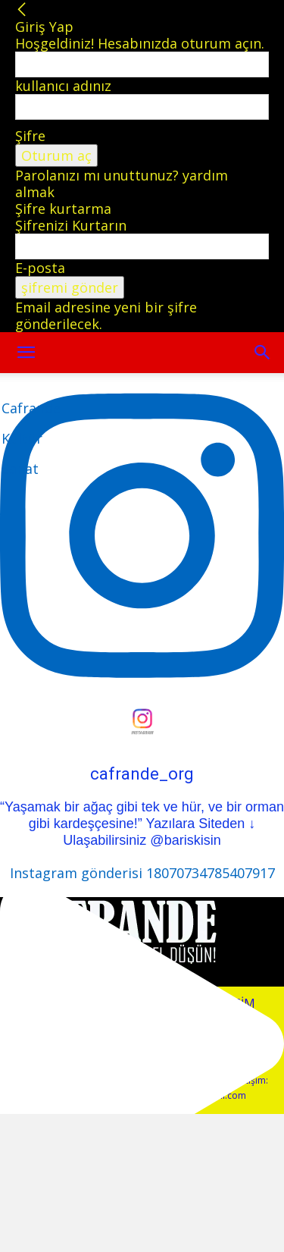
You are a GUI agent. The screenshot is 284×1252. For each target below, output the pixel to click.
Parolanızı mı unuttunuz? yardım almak (121, 183)
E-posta (40, 268)
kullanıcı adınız (63, 86)
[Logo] (31, 438)
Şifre (30, 136)
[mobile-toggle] (26, 352)
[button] (263, 352)
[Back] (22, 10)
